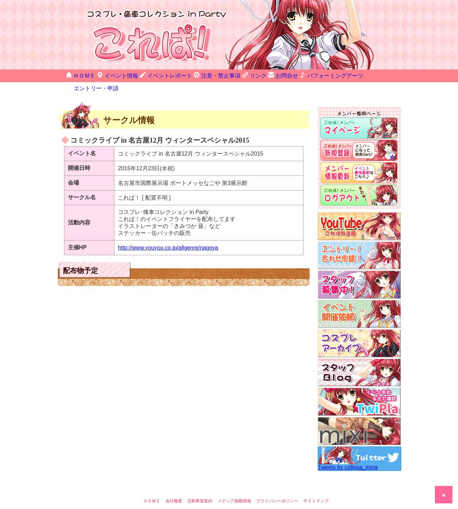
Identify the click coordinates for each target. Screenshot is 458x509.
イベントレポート (157, 75)
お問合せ (268, 75)
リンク (239, 75)
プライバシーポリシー (277, 488)
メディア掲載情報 (234, 488)
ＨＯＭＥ (79, 75)
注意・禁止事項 (203, 75)
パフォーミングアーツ (311, 75)
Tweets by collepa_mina (348, 455)
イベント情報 (114, 75)
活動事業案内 (199, 488)
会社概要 (173, 488)
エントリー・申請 (364, 75)
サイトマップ (316, 488)
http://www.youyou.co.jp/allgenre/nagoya (168, 235)
